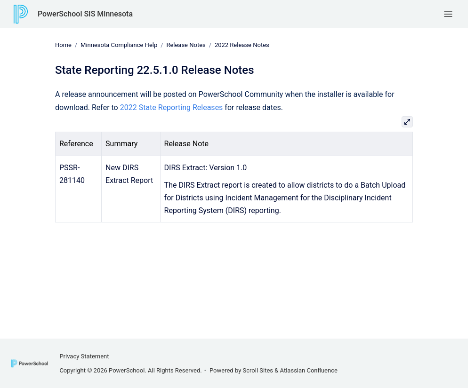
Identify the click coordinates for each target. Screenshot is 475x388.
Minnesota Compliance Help (119, 44)
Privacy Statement (84, 356)
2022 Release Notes (242, 44)
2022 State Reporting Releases (171, 107)
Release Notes (185, 44)
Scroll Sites (258, 370)
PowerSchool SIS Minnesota (85, 13)
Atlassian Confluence (309, 370)
